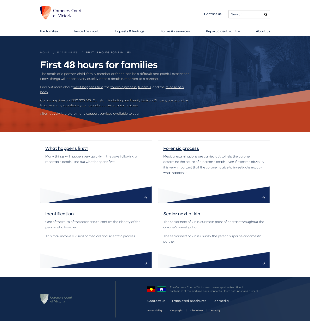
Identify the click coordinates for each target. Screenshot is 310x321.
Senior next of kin (181, 214)
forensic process (124, 87)
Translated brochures (189, 301)
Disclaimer (196, 310)
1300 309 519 (81, 100)
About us (263, 31)
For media (221, 301)
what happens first (88, 87)
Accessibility (154, 310)
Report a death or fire (223, 31)
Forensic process (181, 148)
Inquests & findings (129, 31)
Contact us (213, 14)
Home (44, 52)
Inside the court (86, 31)
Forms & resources (175, 31)
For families (49, 31)
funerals (144, 87)
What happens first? (66, 148)
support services (99, 113)
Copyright (176, 310)
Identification (59, 214)
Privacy (215, 310)
